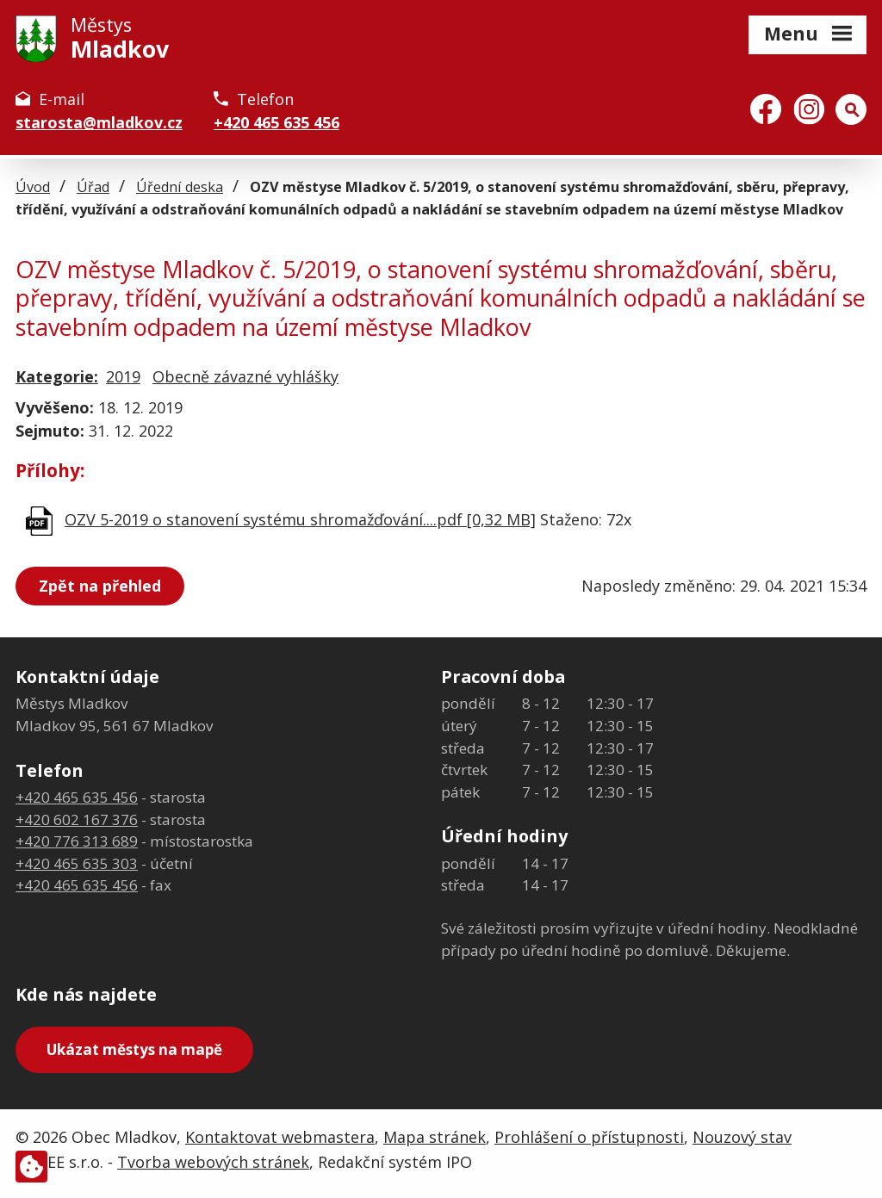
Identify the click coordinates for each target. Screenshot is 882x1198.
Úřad (93, 186)
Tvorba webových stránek (213, 1161)
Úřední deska (179, 186)
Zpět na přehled (100, 585)
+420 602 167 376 (77, 819)
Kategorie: (57, 376)
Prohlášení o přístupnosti (589, 1137)
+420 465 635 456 (276, 122)
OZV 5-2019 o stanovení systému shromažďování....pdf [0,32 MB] (300, 519)
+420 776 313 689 (77, 841)
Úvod (33, 186)
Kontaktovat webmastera (280, 1137)
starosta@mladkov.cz (99, 122)
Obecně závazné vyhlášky (245, 376)
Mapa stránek (434, 1137)
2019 (123, 376)
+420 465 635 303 (77, 863)
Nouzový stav (742, 1137)
